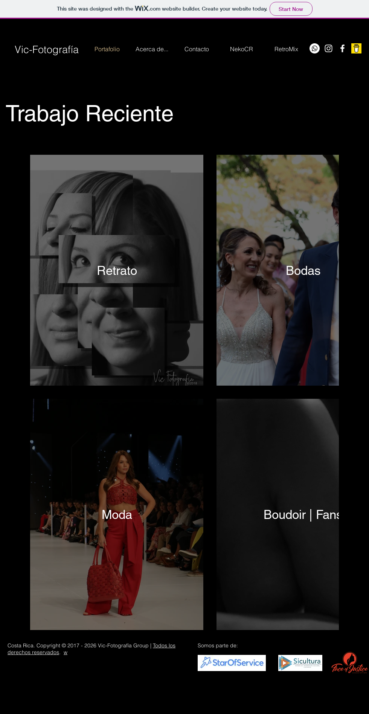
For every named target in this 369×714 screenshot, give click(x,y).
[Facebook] (342, 48)
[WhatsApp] (315, 48)
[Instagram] (328, 48)
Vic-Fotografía (47, 49)
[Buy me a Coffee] (356, 48)
